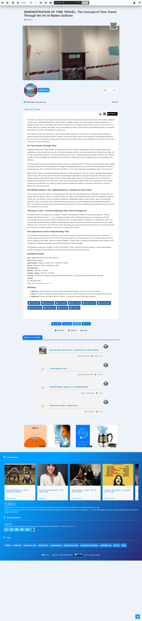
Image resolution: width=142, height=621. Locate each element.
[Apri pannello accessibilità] (13, 2)
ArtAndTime (62, 362)
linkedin (86, 378)
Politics (101, 466)
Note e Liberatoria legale (92, 615)
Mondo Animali (11, 555)
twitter (76, 378)
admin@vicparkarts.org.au (43, 333)
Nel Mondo (100, 429)
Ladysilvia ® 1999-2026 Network (62, 615)
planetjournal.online (89, 606)
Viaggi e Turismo (98, 411)
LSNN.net (17, 606)
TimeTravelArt (34, 357)
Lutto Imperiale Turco (58, 424)
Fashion (101, 448)
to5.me (117, 606)
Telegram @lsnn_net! (68, 585)
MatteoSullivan (47, 357)
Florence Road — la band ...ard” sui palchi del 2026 (84, 548)
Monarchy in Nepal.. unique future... (64, 461)
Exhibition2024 (49, 362)
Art (114, 91)
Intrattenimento (77, 555)
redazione (43, 91)
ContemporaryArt (35, 362)
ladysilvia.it (43, 606)
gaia (105, 91)
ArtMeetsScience (89, 357)
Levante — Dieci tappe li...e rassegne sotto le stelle (118, 548)
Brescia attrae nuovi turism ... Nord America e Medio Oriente (74, 405)
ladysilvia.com (30, 606)
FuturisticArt (74, 362)
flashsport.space (71, 606)
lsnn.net (45, 615)
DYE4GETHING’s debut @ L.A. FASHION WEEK (69, 442)
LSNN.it (8, 606)
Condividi (56, 378)
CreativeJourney (104, 357)
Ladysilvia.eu (56, 606)
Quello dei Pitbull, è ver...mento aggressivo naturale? (17, 548)
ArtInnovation (61, 357)
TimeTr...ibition (74, 357)
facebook (67, 378)
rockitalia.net (106, 606)
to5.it (124, 606)
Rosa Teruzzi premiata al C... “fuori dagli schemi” (51, 548)
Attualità (42, 555)
